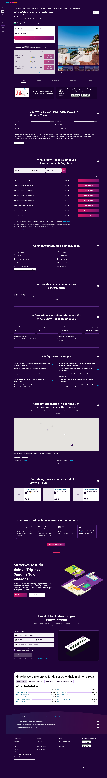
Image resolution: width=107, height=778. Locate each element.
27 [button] (38, 60)
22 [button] (46, 56)
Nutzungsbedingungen (43, 658)
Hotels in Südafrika (36, 8)
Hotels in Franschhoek (63, 694)
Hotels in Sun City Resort (23, 694)
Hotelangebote (17, 8)
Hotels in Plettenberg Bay (63, 699)
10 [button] (26, 52)
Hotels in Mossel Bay (21, 696)
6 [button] (38, 48)
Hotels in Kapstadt (21, 689)
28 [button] (42, 60)
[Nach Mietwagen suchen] (3, 14)
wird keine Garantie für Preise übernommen (55, 716)
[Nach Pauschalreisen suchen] (3, 18)
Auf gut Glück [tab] (50, 681)
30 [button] (51, 60)
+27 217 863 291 (18, 20)
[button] (3, 2)
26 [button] (34, 60)
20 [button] (39, 56)
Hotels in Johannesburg (63, 689)
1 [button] (46, 44)
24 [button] (26, 60)
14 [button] (42, 52)
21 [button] (42, 56)
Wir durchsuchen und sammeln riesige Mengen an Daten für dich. (57, 725)
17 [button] (26, 56)
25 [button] (30, 60)
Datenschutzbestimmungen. (20, 659)
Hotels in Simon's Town (58, 8)
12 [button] (34, 52)
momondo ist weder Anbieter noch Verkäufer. (57, 722)
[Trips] (3, 23)
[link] (56, 544)
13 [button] (38, 52)
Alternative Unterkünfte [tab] (35, 681)
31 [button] (26, 64)
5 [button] (34, 48)
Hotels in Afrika (26, 8)
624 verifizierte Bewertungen (32, 23)
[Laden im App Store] (85, 95)
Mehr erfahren (66, 221)
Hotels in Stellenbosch (22, 692)
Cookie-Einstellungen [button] (19, 229)
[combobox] (35, 635)
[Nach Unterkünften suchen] (3, 11)
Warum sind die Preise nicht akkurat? (57, 728)
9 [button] (50, 48)
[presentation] (85, 95)
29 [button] (46, 60)
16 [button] (50, 52)
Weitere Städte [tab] (21, 681)
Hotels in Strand (61, 701)
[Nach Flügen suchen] (3, 7)
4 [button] (30, 48)
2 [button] (50, 44)
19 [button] (34, 56)
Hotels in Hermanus (62, 692)
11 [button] (30, 52)
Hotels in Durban (20, 701)
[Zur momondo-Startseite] (11, 2)
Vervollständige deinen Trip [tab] (64, 681)
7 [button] (42, 48)
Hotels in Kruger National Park (24, 699)
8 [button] (46, 48)
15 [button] (46, 52)
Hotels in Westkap (46, 8)
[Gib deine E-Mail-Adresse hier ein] (35, 645)
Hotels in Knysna (61, 696)
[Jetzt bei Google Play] (75, 95)
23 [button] (50, 56)
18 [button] (30, 56)
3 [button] (26, 48)
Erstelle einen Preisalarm (85, 532)
